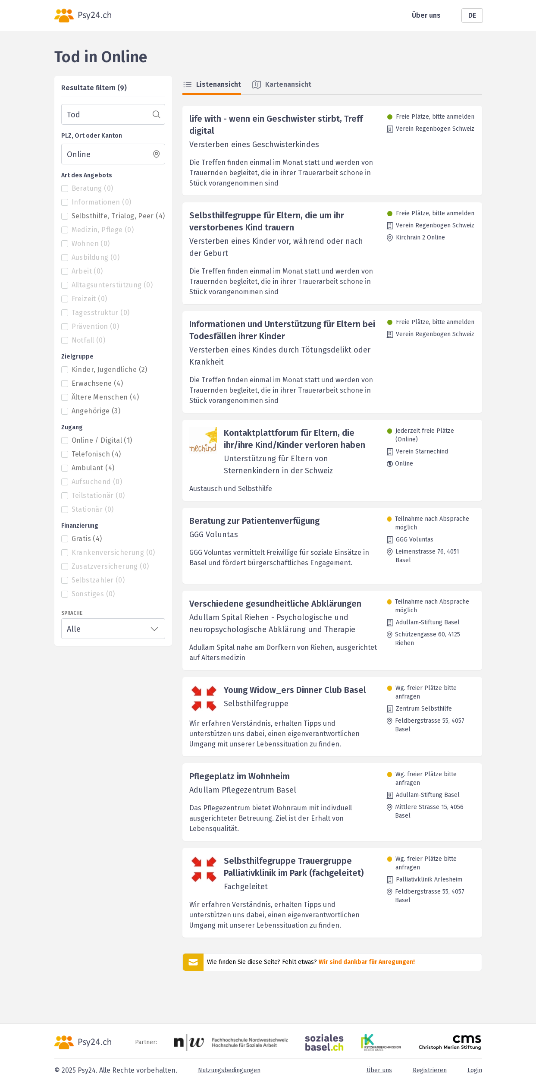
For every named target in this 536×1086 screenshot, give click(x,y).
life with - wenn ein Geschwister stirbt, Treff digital (276, 124)
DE (472, 15)
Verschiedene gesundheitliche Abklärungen (275, 603)
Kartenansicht (281, 84)
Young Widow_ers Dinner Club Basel (295, 690)
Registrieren (430, 1070)
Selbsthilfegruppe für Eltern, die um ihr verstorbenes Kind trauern (266, 221)
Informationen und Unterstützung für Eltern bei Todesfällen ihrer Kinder (282, 330)
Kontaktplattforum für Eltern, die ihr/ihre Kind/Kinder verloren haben (294, 439)
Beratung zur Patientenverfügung (254, 521)
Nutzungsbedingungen (229, 1070)
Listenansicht (211, 84)
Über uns (426, 15)
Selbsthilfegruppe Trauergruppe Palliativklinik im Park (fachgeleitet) (294, 867)
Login (474, 1070)
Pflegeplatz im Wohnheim (239, 776)
